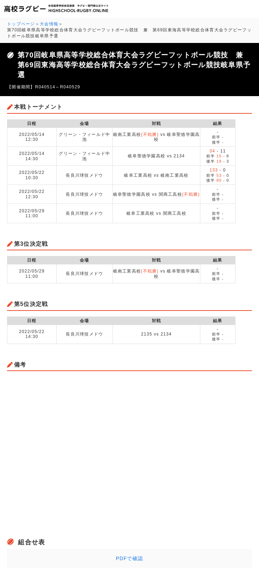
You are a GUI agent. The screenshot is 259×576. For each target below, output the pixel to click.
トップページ (21, 23)
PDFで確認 (129, 558)
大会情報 (49, 23)
